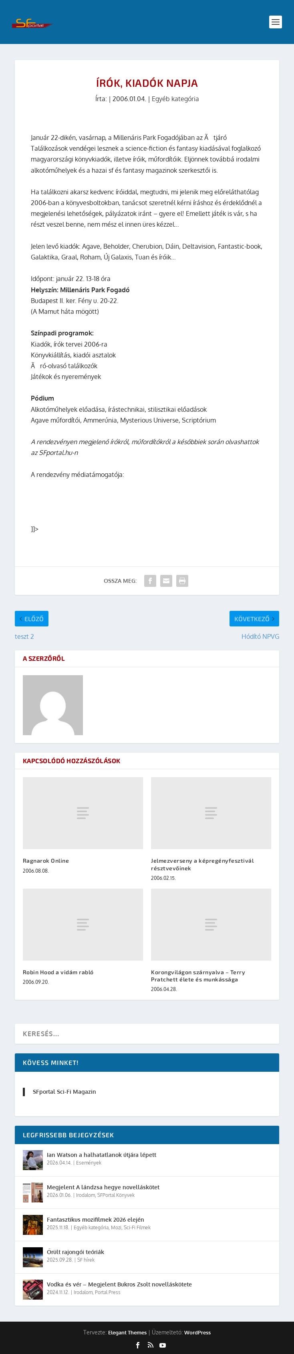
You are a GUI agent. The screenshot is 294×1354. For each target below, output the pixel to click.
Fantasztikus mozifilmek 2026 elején (95, 1219)
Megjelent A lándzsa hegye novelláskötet (103, 1187)
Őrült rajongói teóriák (75, 1251)
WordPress (197, 1332)
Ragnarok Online (46, 860)
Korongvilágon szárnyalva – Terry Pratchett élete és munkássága (198, 976)
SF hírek (86, 1260)
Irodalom (85, 1195)
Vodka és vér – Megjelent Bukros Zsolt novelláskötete (119, 1284)
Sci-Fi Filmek (137, 1227)
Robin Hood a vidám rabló (58, 972)
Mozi (116, 1227)
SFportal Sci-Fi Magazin (64, 1091)
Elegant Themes (127, 1332)
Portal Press (108, 1292)
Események (88, 1163)
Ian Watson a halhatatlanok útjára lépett (101, 1154)
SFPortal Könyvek (116, 1195)
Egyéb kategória (175, 99)
